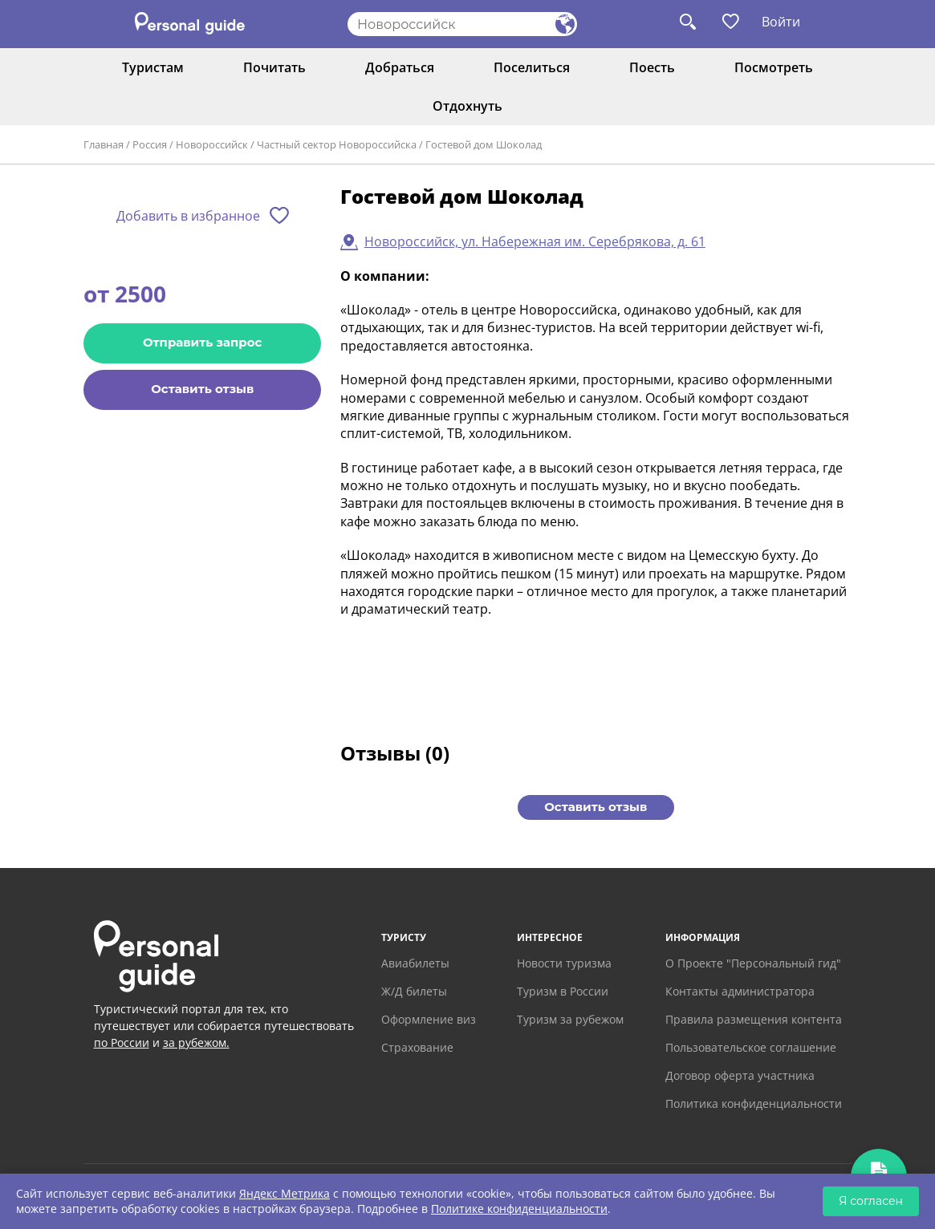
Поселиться (532, 67)
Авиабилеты (415, 963)
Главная (103, 144)
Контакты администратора (740, 991)
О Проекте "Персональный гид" (753, 963)
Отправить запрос (202, 342)
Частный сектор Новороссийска (337, 144)
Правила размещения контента (753, 1019)
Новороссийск (212, 144)
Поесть (652, 67)
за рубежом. (196, 1042)
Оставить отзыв (202, 388)
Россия (149, 144)
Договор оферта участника (740, 1075)
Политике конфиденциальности (519, 1208)
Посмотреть (773, 67)
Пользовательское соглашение (750, 1047)
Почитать (274, 67)
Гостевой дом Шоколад (483, 144)
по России (121, 1042)
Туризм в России (562, 991)
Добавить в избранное (188, 216)
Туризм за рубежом (570, 1019)
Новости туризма (564, 963)
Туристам (153, 67)
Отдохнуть (467, 106)
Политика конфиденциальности (753, 1103)
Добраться (399, 67)
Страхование (417, 1047)
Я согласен (871, 1201)
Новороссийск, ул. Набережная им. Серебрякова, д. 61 (534, 241)
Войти (781, 21)
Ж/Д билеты (414, 991)
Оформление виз (428, 1019)
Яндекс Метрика (284, 1193)
